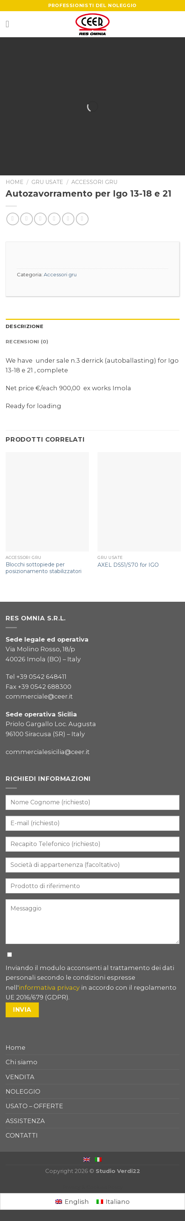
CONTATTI (22, 1135)
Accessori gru (94, 182)
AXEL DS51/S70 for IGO (128, 565)
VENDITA (20, 1077)
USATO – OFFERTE (34, 1106)
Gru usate (47, 182)
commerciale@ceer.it (39, 696)
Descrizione (24, 326)
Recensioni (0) (27, 341)
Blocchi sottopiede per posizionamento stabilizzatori (43, 568)
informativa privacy (49, 987)
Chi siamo (21, 1062)
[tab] (92, 326)
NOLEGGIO (23, 1091)
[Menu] (10, 24)
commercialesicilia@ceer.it (48, 752)
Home (15, 182)
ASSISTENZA (25, 1121)
